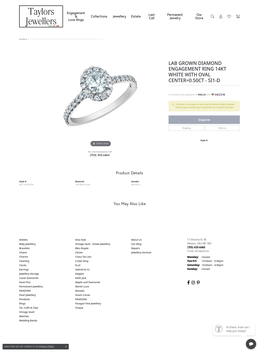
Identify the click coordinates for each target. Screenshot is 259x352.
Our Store (199, 16)
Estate (136, 16)
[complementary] (234, 333)
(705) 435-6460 (100, 155)
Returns (222, 128)
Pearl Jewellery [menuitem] (27, 295)
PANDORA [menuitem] (25, 290)
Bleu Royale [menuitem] (81, 248)
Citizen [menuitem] (79, 252)
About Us (136, 239)
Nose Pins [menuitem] (25, 282)
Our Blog (136, 244)
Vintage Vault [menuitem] (26, 312)
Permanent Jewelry (175, 16)
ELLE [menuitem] (77, 265)
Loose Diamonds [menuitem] (28, 278)
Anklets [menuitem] (23, 239)
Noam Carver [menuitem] (82, 295)
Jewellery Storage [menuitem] (29, 273)
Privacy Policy (113, 334)
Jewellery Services (141, 252)
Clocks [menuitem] (22, 265)
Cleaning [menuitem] (24, 261)
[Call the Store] (196, 247)
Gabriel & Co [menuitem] (82, 269)
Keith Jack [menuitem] (80, 278)
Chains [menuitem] (23, 252)
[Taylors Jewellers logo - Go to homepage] (41, 16)
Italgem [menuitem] (79, 273)
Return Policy (96, 334)
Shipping (186, 128)
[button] (212, 16)
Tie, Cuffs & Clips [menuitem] (28, 307)
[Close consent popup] (66, 347)
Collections (99, 16)
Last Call (152, 16)
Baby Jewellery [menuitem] (27, 244)
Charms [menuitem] (23, 256)
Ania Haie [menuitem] (80, 239)
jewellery (23, 39)
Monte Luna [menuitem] (82, 286)
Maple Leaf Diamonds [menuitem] (87, 282)
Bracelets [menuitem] (24, 248)
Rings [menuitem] (22, 303)
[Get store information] (198, 251)
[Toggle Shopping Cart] (238, 16)
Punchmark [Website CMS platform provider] (135, 345)
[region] (101, 97)
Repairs (135, 248)
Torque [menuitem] (79, 307)
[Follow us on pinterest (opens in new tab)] (198, 283)
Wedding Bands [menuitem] (28, 320)
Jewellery (119, 16)
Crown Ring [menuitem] (81, 261)
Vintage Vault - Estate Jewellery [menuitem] (92, 244)
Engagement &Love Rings (76, 16)
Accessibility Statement (158, 334)
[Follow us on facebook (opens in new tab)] (188, 283)
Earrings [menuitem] (24, 269)
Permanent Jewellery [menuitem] (31, 286)
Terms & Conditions (133, 334)
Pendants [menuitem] (24, 299)
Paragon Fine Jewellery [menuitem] (88, 303)
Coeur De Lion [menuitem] (83, 256)
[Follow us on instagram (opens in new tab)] (193, 283)
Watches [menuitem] (24, 316)
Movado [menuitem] (79, 290)
